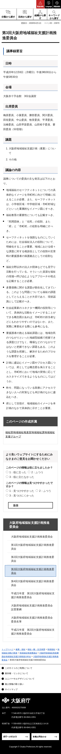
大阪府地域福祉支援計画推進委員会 (29, 524)
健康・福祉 (20, 649)
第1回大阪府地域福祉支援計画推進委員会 (32, 547)
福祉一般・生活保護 (36, 649)
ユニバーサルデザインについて (19, 679)
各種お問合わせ (39, 737)
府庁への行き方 (10, 737)
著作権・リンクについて (16, 673)
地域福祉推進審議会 (28, 653)
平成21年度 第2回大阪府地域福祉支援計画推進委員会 (32, 631)
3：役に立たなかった (21, 477)
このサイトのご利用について (18, 668)
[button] (40, 4)
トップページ (7, 649)
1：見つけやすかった (21, 491)
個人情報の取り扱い (14, 684)
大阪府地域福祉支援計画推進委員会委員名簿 (32, 619)
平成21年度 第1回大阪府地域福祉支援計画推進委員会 (32, 595)
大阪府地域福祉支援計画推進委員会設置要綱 (32, 607)
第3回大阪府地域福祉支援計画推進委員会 (32, 571)
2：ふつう (37, 472)
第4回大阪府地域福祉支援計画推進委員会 (32, 583)
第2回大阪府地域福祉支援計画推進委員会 (32, 559)
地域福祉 (51, 649)
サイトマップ (11, 689)
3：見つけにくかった (21, 495)
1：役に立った (17, 472)
